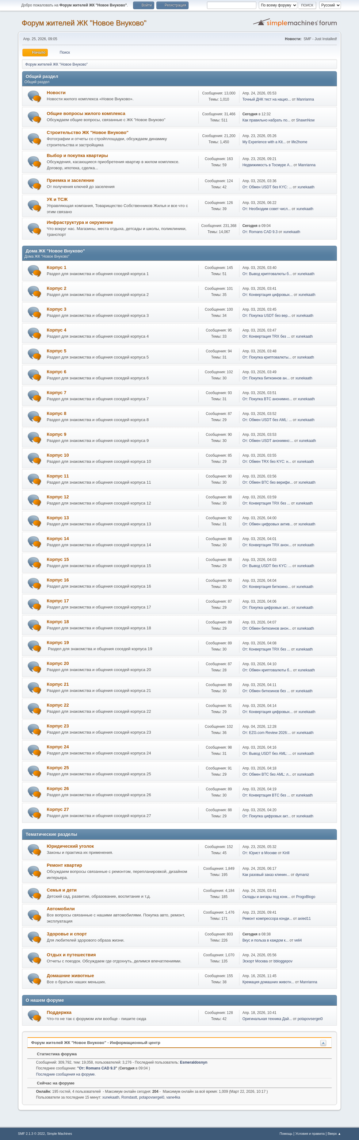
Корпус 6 (57, 371)
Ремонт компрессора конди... (267, 918)
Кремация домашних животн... (268, 982)
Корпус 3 (57, 309)
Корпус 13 (58, 517)
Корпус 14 (58, 538)
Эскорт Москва (255, 961)
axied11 (304, 918)
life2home (299, 142)
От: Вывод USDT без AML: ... (267, 753)
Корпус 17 (58, 600)
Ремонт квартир (64, 865)
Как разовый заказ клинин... (266, 875)
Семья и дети (62, 890)
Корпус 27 (58, 809)
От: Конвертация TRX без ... (266, 336)
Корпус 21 (58, 684)
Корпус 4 (57, 330)
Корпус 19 (58, 642)
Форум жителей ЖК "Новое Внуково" (84, 23)
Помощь (286, 1133)
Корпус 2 (57, 288)
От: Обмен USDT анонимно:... (268, 441)
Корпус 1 (57, 267)
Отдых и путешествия (71, 954)
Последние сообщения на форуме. (66, 1074)
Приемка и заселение (70, 180)
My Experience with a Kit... (264, 142)
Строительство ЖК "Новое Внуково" (88, 132)
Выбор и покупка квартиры (77, 155)
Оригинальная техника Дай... (267, 1019)
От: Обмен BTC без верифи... (268, 482)
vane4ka (173, 1097)
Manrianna (305, 99)
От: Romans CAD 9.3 (260, 232)
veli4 (298, 940)
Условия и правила (310, 1133)
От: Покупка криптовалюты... (267, 357)
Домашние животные (70, 975)
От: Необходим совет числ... (267, 209)
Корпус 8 (57, 413)
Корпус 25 (58, 767)
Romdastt (129, 1097)
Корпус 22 (58, 705)
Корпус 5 (57, 350)
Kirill (286, 853)
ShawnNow (305, 120)
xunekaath (305, 187)
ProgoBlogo (305, 897)
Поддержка (59, 1012)
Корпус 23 (58, 726)
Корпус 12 (58, 496)
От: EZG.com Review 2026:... (267, 733)
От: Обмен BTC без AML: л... (267, 774)
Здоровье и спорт (67, 933)
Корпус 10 (58, 455)
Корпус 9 (57, 434)
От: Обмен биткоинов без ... (266, 691)
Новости (56, 92)
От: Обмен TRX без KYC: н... (267, 461)
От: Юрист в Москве (260, 853)
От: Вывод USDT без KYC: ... (267, 566)
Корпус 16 (58, 580)
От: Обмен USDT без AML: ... (267, 420)
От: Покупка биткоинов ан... (266, 378)
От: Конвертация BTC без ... (266, 795)
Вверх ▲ (334, 1133)
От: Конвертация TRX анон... (267, 545)
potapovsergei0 (310, 1019)
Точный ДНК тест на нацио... (267, 99)
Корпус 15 (58, 559)
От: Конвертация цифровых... (268, 295)
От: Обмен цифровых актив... (268, 524)
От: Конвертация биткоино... (267, 587)
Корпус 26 (58, 788)
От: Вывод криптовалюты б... (267, 274)
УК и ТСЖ (57, 199)
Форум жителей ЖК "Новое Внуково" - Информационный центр (95, 1042)
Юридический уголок (70, 846)
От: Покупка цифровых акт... (267, 607)
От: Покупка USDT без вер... (267, 315)
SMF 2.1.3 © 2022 (31, 1133)
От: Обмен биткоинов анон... (267, 628)
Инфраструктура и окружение (80, 222)
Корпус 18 (58, 621)
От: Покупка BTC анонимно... (267, 399)
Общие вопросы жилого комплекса (86, 113)
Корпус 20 (58, 663)
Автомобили (61, 908)
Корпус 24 (58, 746)
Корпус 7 (57, 392)
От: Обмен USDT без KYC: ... (267, 187)
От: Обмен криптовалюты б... (267, 670)
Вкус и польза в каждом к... (266, 940)
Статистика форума (54, 1054)
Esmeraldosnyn (193, 1062)
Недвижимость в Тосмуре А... (267, 165)
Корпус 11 (58, 476)
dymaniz (302, 875)
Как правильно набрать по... (266, 120)
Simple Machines (59, 1133)
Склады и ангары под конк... (266, 897)
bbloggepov (282, 961)
